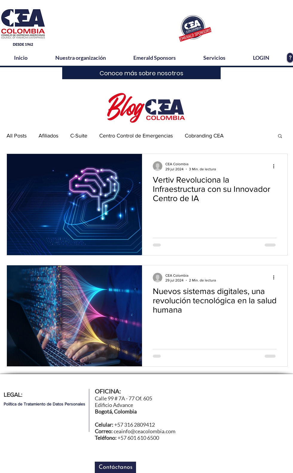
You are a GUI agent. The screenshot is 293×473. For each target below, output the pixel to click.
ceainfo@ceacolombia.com (145, 431)
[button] (280, 136)
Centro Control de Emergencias (136, 136)
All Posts (17, 136)
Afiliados (48, 136)
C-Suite (78, 136)
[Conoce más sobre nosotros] (141, 73)
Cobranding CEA (204, 136)
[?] (290, 57)
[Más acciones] (275, 166)
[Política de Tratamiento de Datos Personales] (44, 404)
